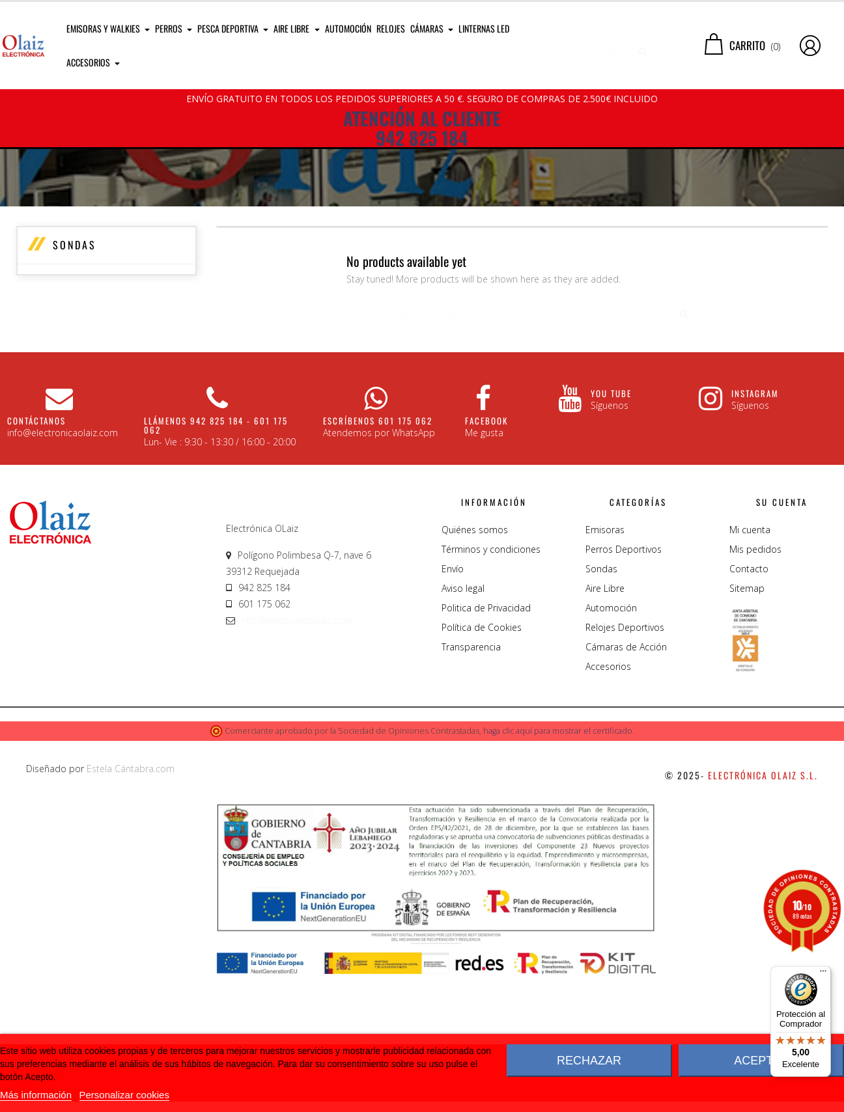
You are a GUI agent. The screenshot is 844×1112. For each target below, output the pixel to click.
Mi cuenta (749, 665)
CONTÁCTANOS (36, 556)
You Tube (611, 528)
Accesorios (608, 802)
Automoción (611, 743)
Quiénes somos (475, 665)
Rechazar (589, 1060)
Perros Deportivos (623, 684)
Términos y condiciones (491, 684)
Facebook (486, 556)
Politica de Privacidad (486, 743)
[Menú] (823, 974)
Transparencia (471, 782)
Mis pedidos (755, 684)
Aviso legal (463, 723)
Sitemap (747, 723)
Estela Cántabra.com (131, 904)
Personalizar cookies (124, 1094)
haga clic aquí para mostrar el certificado (557, 866)
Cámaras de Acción (626, 782)
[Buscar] (604, 45)
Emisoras (605, 665)
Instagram (755, 528)
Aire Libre (605, 723)
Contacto (748, 704)
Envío (453, 704)
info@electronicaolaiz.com (297, 755)
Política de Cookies (482, 763)
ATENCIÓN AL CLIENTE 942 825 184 (422, 128)
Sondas (74, 380)
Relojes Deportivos (624, 763)
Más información (36, 1094)
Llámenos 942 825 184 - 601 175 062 (216, 560)
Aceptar (761, 1060)
